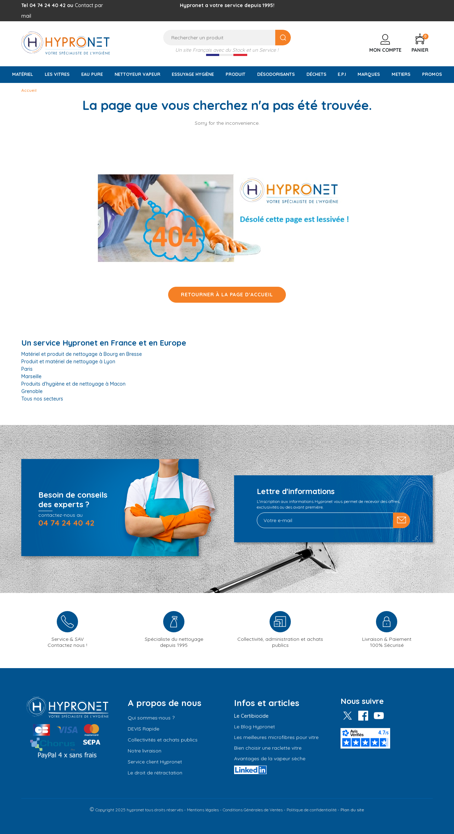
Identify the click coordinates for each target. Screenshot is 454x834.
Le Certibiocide (251, 716)
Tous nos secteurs (42, 399)
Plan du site (352, 809)
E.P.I (342, 74)
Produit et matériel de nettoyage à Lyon (68, 361)
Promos (432, 74)
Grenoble (32, 391)
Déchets (316, 74)
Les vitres (57, 74)
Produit (235, 74)
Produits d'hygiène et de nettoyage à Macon (73, 384)
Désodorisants (276, 74)
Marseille (31, 376)
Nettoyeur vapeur (137, 74)
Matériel (22, 74)
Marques (369, 74)
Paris (27, 369)
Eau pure (92, 74)
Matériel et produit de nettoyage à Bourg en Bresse (81, 354)
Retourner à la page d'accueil (227, 294)
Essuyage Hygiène (193, 74)
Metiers (401, 74)
